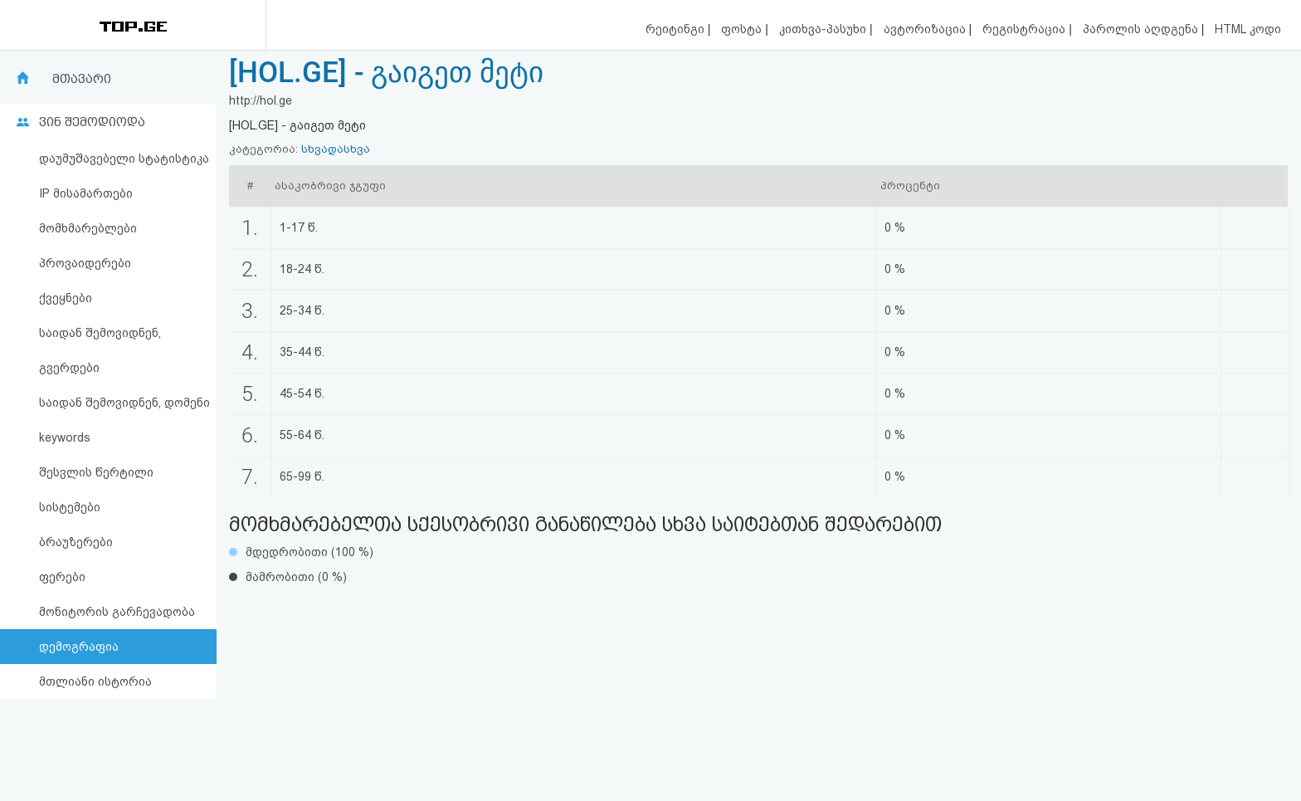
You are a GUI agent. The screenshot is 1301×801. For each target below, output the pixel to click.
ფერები (62, 577)
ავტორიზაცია (926, 29)
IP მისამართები (86, 193)
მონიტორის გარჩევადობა (117, 611)
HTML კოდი (1248, 29)
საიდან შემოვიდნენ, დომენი (124, 402)
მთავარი (81, 78)
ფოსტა (743, 29)
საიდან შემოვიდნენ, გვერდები (100, 350)
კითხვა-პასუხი (824, 29)
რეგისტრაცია (1025, 29)
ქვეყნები (65, 298)
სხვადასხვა (335, 149)
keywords (64, 437)
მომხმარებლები (88, 228)
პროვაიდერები (85, 263)
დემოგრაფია (79, 646)
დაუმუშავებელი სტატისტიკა (124, 158)
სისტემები (69, 507)
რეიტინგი (677, 29)
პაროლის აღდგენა (1142, 29)
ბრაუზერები (76, 542)
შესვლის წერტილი (96, 472)
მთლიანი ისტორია (95, 681)
